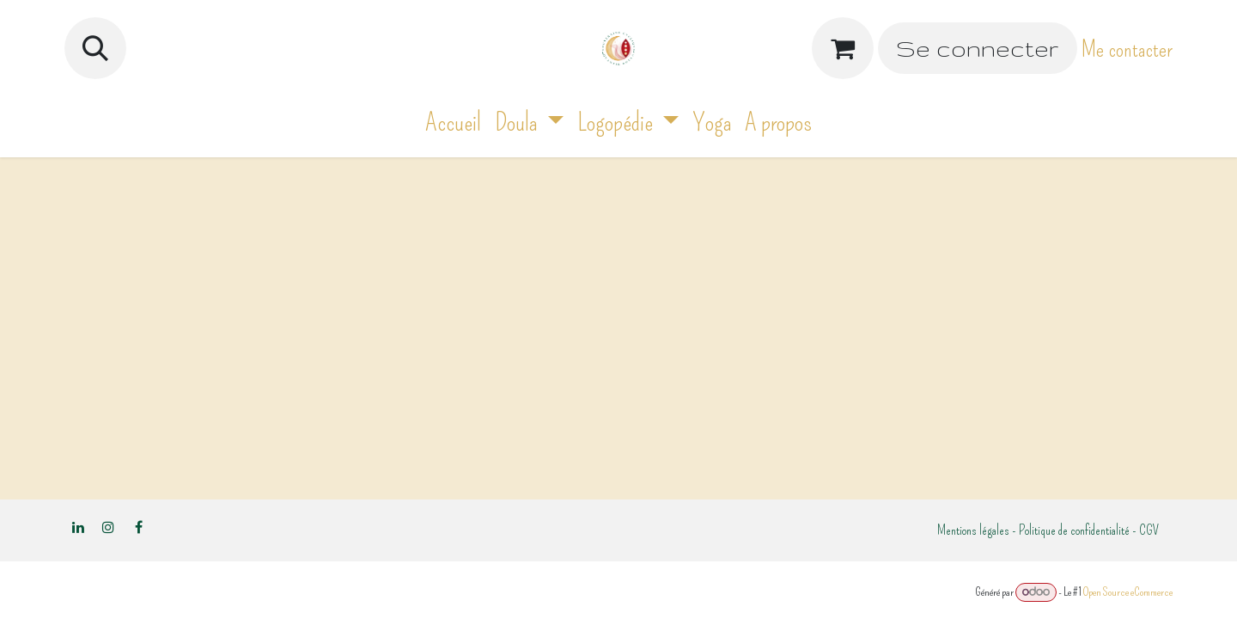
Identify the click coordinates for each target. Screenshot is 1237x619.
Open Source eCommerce (1128, 592)
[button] (95, 48)
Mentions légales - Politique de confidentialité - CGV (1048, 530)
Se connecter (977, 48)
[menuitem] (453, 122)
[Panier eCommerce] (843, 48)
